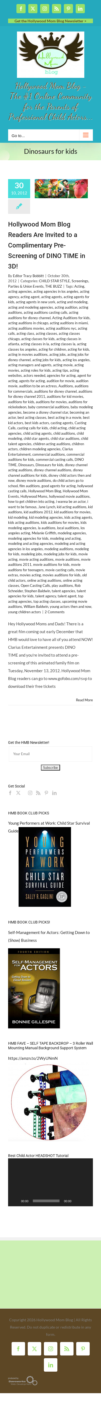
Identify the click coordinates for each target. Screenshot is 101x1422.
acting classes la (63, 344)
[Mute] (77, 1201)
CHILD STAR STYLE (54, 281)
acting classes (46, 333)
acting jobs (57, 354)
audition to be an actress (38, 386)
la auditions (46, 528)
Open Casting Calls (35, 585)
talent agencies (63, 591)
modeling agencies (72, 533)
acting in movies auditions (28, 354)
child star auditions (65, 438)
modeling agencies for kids (28, 538)
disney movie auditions (33, 480)
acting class (25, 333)
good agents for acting (58, 486)
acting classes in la (35, 344)
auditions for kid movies (65, 396)
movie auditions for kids (51, 564)
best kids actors (37, 423)
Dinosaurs (26, 465)
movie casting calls (59, 570)
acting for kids (78, 349)
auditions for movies (51, 402)
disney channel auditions (52, 470)
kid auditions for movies (72, 512)
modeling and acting (65, 538)
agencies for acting (61, 375)
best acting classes (32, 417)
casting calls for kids (32, 428)
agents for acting (32, 381)
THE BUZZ (53, 286)
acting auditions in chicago (28, 323)
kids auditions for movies (60, 522)
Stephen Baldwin (37, 591)
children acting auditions (51, 444)
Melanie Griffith (44, 533)
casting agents (62, 423)
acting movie (63, 365)
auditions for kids (21, 402)
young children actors (24, 612)
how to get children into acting (31, 501)
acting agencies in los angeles (55, 291)
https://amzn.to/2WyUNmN (33, 1058)
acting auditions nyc (61, 328)
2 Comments (55, 612)
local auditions (68, 528)
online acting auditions (44, 580)
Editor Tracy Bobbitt (28, 276)
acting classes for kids (38, 339)
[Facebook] (10, 793)
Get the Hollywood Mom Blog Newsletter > (50, 21)
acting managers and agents (29, 365)
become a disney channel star (45, 412)
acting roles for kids (36, 370)
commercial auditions (48, 454)
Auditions (65, 386)
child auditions (64, 433)
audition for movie (60, 381)
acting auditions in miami (69, 323)
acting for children (52, 349)
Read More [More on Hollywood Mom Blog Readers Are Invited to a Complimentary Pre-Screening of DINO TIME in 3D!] (84, 700)
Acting (79, 286)
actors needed (34, 375)
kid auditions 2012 (38, 512)
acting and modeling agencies (30, 307)
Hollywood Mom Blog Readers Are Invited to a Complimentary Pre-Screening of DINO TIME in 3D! (46, 245)
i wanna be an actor (71, 501)
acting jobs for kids (46, 360)
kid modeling (17, 517)
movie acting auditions (36, 559)
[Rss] (38, 793)
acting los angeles (76, 360)
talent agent (67, 596)
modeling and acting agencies (30, 543)
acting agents (51, 297)
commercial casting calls (54, 459)
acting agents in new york (35, 302)
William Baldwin (36, 606)
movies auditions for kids (62, 575)
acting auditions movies (26, 328)
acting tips (60, 370)
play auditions (62, 585)
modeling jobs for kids (60, 554)
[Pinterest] (46, 793)
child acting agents (37, 433)
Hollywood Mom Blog (44, 491)
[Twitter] (18, 793)
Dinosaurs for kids (49, 465)
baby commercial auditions (48, 407)
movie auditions (67, 559)
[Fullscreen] (86, 1201)
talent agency (45, 596)
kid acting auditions (71, 507)
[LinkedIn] (54, 793)
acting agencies (20, 291)
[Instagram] (30, 793)
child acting (58, 428)
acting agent (30, 297)
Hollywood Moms (33, 496)
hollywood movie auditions (69, 496)
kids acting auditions (23, 522)
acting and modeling (72, 302)
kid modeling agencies (46, 517)
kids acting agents (78, 517)
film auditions (29, 486)
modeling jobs (31, 554)
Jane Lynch (46, 507)
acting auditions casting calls (45, 312)
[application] (50, 1182)
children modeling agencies (40, 449)
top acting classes (47, 601)
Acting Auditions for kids (71, 318)
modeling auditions (58, 549)
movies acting (30, 575)
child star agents (36, 438)
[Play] (15, 1201)
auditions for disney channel (55, 391)
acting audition (66, 307)
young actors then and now (70, 606)
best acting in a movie (64, 417)
